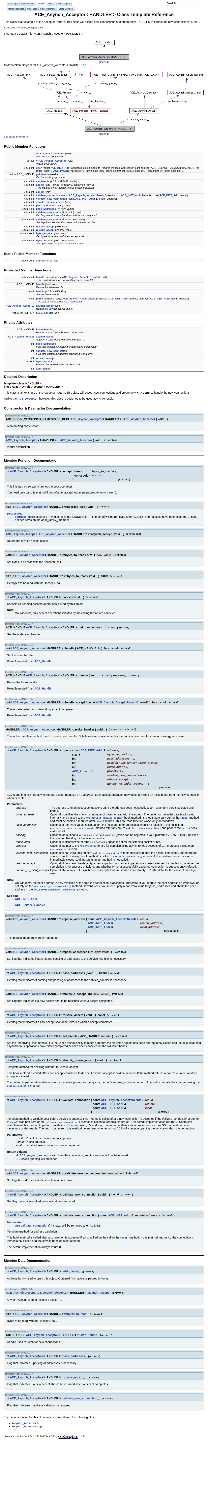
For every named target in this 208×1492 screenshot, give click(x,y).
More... (195, 21)
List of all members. (16, 137)
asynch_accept (45, 306)
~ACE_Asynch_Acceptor (51, 161)
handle (40, 284)
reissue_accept (45, 226)
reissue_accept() (18, 1080)
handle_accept (45, 277)
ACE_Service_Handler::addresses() (72, 825)
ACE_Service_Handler (30, 900)
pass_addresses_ (46, 344)
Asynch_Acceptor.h (25, 1415)
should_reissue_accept (50, 202)
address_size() (25, 516)
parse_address (45, 298)
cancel (40, 192)
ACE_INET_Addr (60, 168)
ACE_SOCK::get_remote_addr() (52, 881)
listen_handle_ (45, 329)
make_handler (44, 313)
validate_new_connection (51, 199)
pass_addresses (46, 205)
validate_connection (48, 195)
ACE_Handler (43, 660)
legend (104, 62)
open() (104, 492)
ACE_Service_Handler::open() (104, 815)
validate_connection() (107, 848)
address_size (44, 260)
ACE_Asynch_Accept (18, 306)
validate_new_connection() (143, 825)
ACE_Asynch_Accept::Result (86, 195)
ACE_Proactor (62, 171)
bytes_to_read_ (45, 361)
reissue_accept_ (46, 358)
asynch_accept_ (46, 336)
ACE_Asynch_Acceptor (50, 153)
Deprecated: (15, 513)
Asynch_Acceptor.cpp (27, 1418)
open (39, 168)
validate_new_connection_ (52, 351)
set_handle (42, 181)
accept (40, 185)
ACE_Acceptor (27, 399)
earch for (171, 3)
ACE (135, 516)
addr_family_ (44, 369)
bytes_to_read (44, 233)
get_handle (43, 174)
